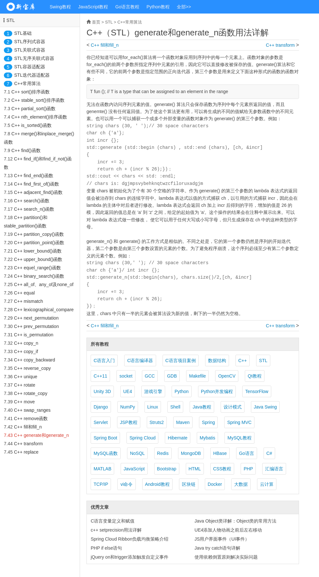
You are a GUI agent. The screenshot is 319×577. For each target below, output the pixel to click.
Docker (215, 484)
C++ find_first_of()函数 (36, 184)
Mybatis (207, 437)
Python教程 (158, 6)
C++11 (100, 376)
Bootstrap (166, 468)
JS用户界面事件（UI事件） (221, 539)
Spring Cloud (142, 437)
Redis (163, 453)
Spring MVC (239, 422)
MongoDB (191, 453)
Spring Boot (105, 437)
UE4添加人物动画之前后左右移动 (228, 530)
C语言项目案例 (180, 360)
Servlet (101, 422)
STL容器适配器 (29, 66)
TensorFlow (256, 391)
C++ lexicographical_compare (44, 309)
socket (125, 376)
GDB (172, 376)
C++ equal (24, 292)
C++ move (24, 401)
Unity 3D (102, 391)
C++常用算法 (27, 83)
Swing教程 (60, 6)
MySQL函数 (106, 453)
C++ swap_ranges (32, 410)
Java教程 (202, 406)
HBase (220, 453)
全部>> (184, 6)
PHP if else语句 (106, 548)
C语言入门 (104, 360)
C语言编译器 (140, 360)
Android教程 (157, 484)
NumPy (127, 406)
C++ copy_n (26, 343)
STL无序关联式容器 (34, 58)
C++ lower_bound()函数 (38, 251)
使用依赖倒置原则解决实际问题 (226, 557)
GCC (150, 376)
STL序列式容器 (29, 41)
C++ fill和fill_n (28, 426)
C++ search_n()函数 (34, 209)
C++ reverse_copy (32, 368)
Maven (183, 422)
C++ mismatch (28, 301)
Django (101, 406)
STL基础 (23, 33)
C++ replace (26, 452)
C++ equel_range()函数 (37, 267)
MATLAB (102, 468)
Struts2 (157, 422)
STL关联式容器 (29, 50)
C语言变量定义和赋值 (113, 521)
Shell (175, 406)
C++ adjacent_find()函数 (38, 192)
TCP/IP (101, 484)
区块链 (188, 484)
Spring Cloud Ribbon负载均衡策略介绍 (129, 539)
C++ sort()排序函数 (30, 91)
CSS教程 (222, 468)
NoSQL (137, 453)
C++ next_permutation (36, 318)
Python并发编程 (217, 391)
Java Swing (265, 406)
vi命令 (126, 484)
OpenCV (226, 376)
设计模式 (233, 406)
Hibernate (177, 437)
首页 (96, 22)
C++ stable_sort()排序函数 (37, 100)
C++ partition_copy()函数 (39, 234)
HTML (195, 468)
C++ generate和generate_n (41, 435)
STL (10, 20)
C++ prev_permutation (36, 326)
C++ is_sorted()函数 (31, 125)
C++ (242, 360)
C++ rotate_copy (30, 393)
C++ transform (28, 443)
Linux (152, 406)
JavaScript (134, 468)
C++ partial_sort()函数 (33, 108)
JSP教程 (128, 422)
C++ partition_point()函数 (39, 242)
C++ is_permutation (33, 334)
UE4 (127, 391)
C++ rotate (24, 385)
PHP (248, 468)
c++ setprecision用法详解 (116, 530)
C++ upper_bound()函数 (38, 259)
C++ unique (25, 376)
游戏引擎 (153, 391)
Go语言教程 (127, 6)
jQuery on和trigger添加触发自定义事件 (129, 557)
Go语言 (246, 453)
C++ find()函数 (25, 150)
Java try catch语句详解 (217, 548)
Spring (208, 422)
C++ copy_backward (34, 359)
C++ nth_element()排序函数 (39, 117)
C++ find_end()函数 (33, 175)
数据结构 (217, 360)
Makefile (197, 376)
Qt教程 (255, 376)
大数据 (241, 484)
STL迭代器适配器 (32, 75)
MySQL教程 (239, 437)
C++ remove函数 (31, 418)
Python (181, 391)
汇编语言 (274, 468)
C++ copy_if (26, 351)
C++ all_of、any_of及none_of (43, 284)
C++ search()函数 (31, 200)
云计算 (267, 484)
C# (269, 453)
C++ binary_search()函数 (39, 276)
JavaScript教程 (93, 6)
